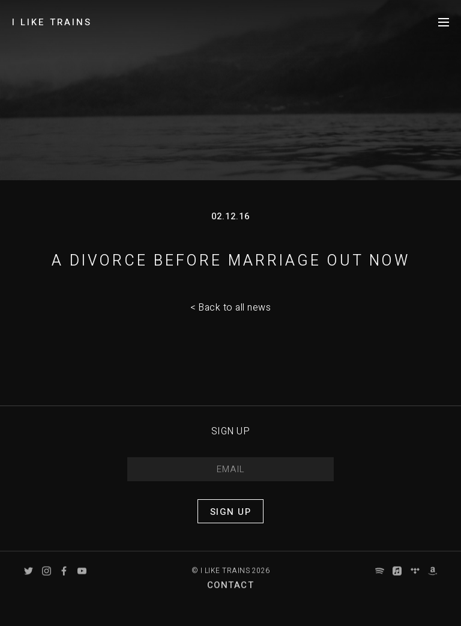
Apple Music (397, 578)
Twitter (28, 578)
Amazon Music (432, 578)
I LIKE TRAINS (52, 22)
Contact (231, 593)
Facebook (63, 578)
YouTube (81, 578)
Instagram (46, 578)
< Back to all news (230, 307)
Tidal (415, 578)
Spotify (379, 578)
